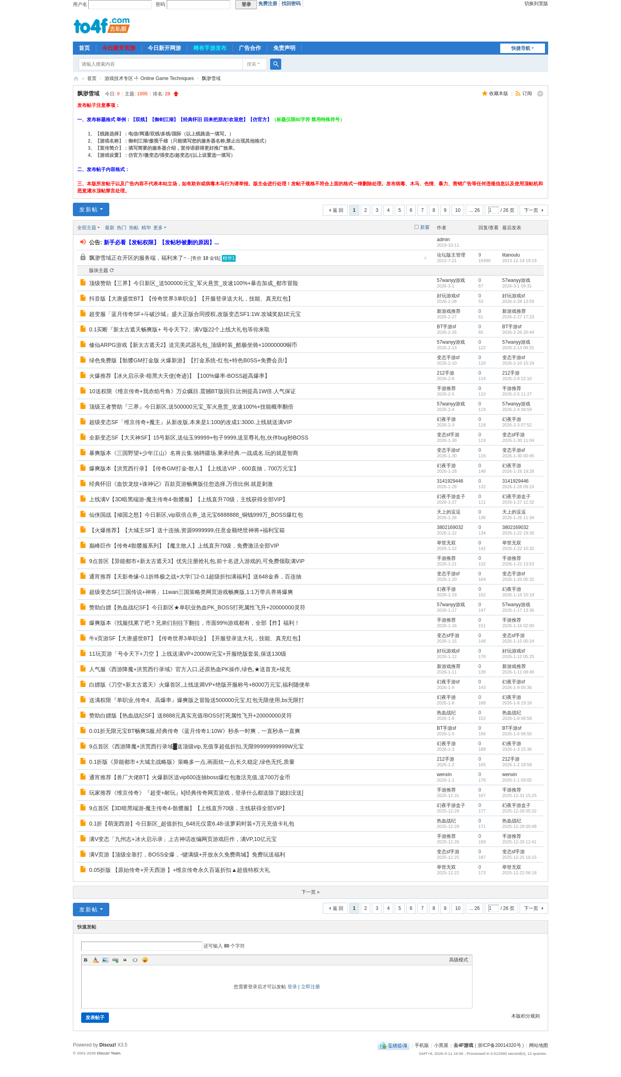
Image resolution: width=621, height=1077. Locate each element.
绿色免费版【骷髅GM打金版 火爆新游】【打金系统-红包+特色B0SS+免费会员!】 (189, 360)
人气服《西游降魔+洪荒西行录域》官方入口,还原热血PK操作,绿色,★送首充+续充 (190, 669)
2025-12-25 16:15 (519, 857)
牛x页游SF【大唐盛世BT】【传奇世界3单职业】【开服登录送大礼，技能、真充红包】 (196, 638)
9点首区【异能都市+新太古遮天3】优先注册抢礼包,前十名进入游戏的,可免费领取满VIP (197, 561)
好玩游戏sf (448, 296)
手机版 (422, 1045)
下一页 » (310, 892)
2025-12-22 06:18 (519, 872)
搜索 (251, 64)
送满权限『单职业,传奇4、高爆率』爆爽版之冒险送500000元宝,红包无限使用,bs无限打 (196, 700)
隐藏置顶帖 (425, 260)
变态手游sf (448, 357)
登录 (292, 986)
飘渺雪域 (211, 78)
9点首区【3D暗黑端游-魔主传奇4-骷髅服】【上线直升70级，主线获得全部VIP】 (188, 808)
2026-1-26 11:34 (518, 517)
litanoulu (511, 255)
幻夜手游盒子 (451, 496)
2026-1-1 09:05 (517, 780)
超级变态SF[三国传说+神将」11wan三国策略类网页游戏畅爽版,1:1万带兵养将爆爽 (191, 592)
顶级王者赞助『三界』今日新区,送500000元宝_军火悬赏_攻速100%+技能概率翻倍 (191, 406)
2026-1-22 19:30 (518, 533)
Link (115, 960)
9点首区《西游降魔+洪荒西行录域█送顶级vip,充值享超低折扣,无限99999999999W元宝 (196, 746)
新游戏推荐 (449, 311)
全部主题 (86, 227)
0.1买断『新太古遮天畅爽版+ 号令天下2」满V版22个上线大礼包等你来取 (179, 329)
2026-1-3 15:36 (517, 749)
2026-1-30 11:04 (518, 440)
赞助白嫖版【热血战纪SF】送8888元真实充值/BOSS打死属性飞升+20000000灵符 (190, 715)
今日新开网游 (164, 48)
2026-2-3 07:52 (517, 424)
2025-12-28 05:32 (519, 811)
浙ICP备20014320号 (499, 1045)
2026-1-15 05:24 (518, 641)
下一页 (531, 210)
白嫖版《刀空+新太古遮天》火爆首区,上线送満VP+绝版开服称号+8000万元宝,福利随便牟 (199, 684)
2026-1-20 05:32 (518, 579)
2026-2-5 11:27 (517, 394)
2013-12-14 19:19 (519, 260)
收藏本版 (499, 93)
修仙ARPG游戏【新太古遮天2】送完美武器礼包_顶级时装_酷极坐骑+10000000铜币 (193, 345)
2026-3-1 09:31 (517, 286)
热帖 (134, 227)
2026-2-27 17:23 (518, 316)
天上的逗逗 (449, 512)
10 (457, 210)
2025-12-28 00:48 (519, 826)
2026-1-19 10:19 (518, 594)
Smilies (145, 960)
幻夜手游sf (448, 682)
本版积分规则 (525, 1016)
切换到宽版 (536, 3)
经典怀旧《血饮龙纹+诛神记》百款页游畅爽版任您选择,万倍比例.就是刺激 (181, 484)
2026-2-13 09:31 (518, 347)
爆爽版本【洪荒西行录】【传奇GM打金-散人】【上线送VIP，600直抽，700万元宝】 (194, 468)
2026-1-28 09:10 (518, 486)
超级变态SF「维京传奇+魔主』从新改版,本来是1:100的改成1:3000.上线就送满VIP (190, 422)
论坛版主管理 (451, 255)
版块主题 (98, 270)
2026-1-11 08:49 (518, 672)
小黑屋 (441, 1045)
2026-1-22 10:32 (518, 548)
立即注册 (310, 986)
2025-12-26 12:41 (519, 841)
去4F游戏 (76, 78)
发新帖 (88, 209)
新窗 (425, 227)
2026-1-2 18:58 (517, 764)
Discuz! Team (108, 1053)
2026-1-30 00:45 (518, 455)
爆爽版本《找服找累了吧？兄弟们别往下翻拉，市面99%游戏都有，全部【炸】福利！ (194, 623)
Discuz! (107, 1045)
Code (135, 960)
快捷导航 (520, 48)
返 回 (338, 210)
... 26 (474, 210)
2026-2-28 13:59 (518, 301)
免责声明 (284, 48)
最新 (109, 227)
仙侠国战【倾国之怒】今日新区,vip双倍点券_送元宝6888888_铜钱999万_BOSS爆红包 (196, 515)
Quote (125, 960)
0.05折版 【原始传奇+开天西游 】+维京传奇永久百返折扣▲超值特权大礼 (179, 870)
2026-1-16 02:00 (518, 625)
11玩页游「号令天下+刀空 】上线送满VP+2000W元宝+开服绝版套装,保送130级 (187, 654)
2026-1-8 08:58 (517, 718)
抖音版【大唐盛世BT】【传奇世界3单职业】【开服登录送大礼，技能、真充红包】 (191, 298)
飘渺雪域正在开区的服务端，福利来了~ (138, 258)
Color (95, 960)
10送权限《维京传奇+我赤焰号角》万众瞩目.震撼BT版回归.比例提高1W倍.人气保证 (192, 391)
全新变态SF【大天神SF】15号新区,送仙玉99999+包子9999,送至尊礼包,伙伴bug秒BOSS (199, 437)
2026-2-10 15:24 (518, 363)
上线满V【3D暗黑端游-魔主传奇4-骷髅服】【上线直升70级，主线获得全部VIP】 (188, 499)
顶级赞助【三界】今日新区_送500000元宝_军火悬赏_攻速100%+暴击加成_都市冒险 (193, 283)
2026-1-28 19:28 (518, 471)
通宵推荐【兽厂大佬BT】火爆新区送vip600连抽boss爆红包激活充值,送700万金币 (189, 777)
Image (105, 960)
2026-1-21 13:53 (518, 563)
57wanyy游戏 (451, 280)
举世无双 (446, 543)
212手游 (445, 373)
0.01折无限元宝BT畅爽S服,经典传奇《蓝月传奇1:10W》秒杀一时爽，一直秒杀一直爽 (194, 731)
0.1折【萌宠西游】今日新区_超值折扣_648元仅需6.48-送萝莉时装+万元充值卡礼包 (191, 823)
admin (443, 239)
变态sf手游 (448, 435)
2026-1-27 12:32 (518, 502)
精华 (146, 227)
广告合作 (250, 48)
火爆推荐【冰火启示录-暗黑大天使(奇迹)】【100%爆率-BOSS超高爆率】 (179, 376)
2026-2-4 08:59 (517, 409)
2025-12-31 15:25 (519, 795)
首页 (84, 48)
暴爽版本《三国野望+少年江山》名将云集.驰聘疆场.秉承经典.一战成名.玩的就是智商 (193, 453)
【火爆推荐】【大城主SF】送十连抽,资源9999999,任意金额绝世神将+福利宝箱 (187, 530)
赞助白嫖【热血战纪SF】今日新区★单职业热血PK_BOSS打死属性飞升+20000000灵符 (197, 607)
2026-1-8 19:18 (517, 702)
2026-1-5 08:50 (517, 733)
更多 (158, 227)
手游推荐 (446, 388)
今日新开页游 (118, 48)
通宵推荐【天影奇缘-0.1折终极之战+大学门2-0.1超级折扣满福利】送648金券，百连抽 (195, 576)
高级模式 (458, 960)
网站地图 (538, 1045)
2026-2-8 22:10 (517, 378)
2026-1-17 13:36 (518, 610)
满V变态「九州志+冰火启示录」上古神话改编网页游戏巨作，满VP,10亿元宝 (183, 839)
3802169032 (450, 527)
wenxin (444, 774)
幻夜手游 (446, 419)
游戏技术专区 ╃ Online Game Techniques (149, 78)
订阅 (527, 93)
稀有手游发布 (210, 48)
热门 (121, 227)
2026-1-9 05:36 (517, 687)
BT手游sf (446, 326)
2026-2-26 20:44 (518, 332)
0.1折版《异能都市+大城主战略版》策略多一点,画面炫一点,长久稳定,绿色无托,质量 (192, 762)
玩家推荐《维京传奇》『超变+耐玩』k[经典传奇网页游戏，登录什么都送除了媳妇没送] (196, 793)
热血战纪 (446, 712)
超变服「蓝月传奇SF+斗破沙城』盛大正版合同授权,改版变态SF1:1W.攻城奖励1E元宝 (195, 314)
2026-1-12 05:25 (518, 656)
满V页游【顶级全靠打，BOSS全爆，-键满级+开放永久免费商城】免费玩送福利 (187, 854)
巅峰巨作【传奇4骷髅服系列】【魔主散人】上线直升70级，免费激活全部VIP (184, 545)
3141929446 (450, 481)
